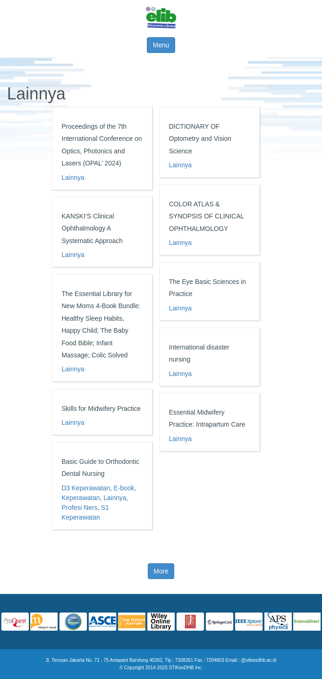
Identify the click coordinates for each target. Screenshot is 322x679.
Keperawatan (81, 497)
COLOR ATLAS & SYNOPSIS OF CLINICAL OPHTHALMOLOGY (206, 216)
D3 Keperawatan (86, 488)
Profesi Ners (80, 507)
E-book (124, 488)
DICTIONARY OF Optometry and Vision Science (200, 139)
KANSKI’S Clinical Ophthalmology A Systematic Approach (92, 228)
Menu (161, 45)
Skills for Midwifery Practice (101, 408)
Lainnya (73, 177)
